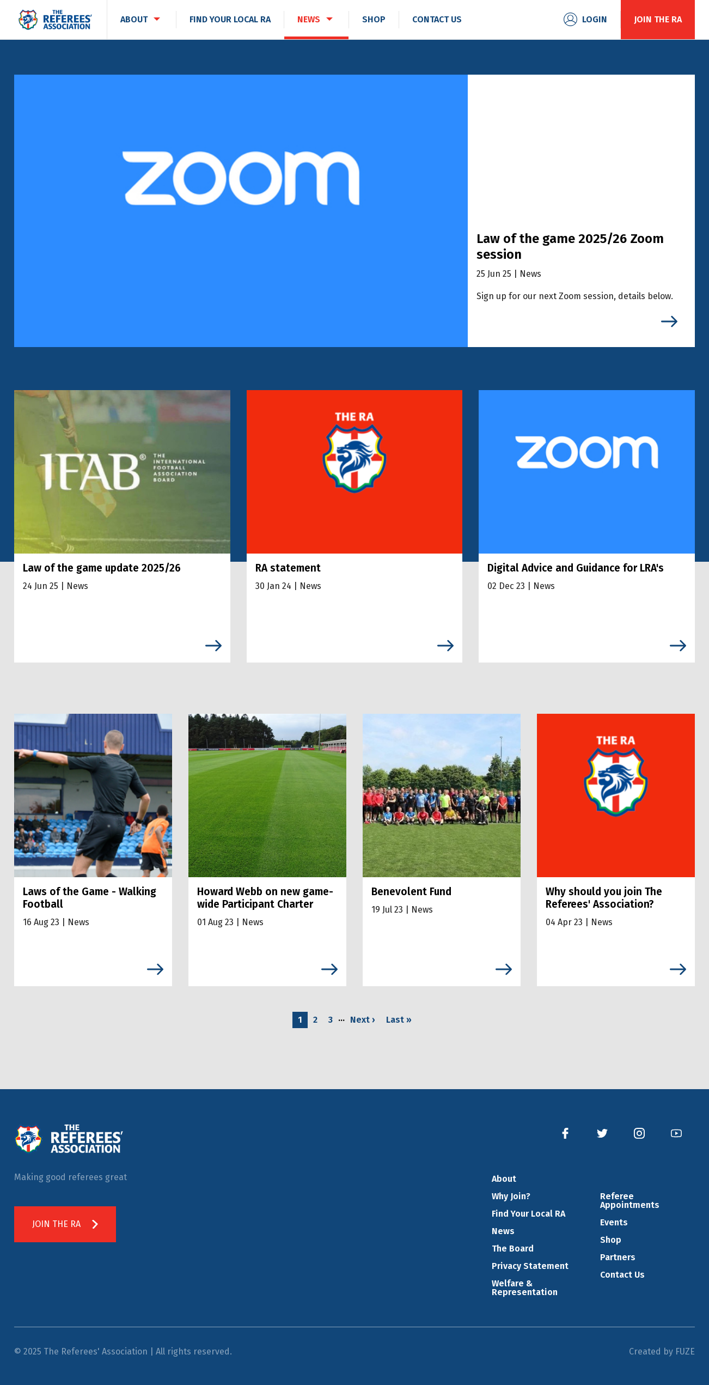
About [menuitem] (134, 19)
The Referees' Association (55, 19)
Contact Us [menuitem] (437, 19)
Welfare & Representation (525, 1287)
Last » (399, 1020)
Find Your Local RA (528, 1213)
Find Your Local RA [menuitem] (230, 19)
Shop (610, 1240)
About (504, 1179)
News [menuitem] (308, 19)
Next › (362, 1020)
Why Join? (511, 1196)
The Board (513, 1248)
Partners (617, 1257)
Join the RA (658, 19)
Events (614, 1222)
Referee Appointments (629, 1200)
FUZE (685, 1351)
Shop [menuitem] (374, 19)
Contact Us (622, 1274)
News (503, 1231)
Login (594, 19)
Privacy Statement (530, 1266)
